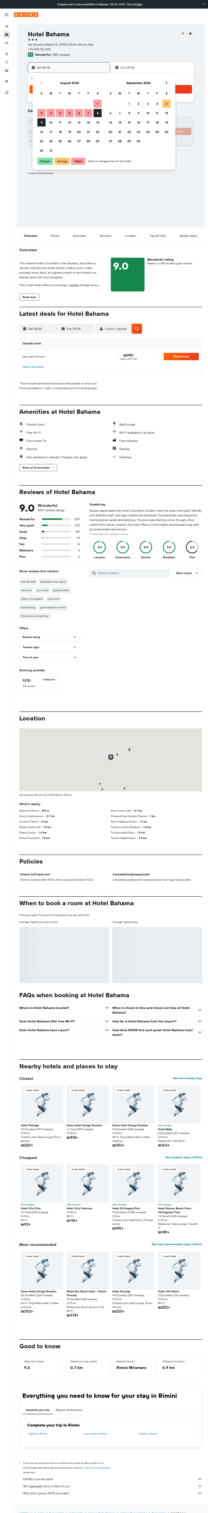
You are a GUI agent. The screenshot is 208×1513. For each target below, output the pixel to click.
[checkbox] (38, 683)
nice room (54, 599)
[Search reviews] (133, 573)
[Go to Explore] (7, 54)
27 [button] (79, 141)
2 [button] (41, 113)
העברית (137, 4)
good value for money (53, 607)
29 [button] (97, 141)
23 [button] (41, 141)
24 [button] (51, 141)
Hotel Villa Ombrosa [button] (79, 1208)
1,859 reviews (61, 55)
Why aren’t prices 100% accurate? (112, 1493)
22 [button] (97, 132)
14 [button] (88, 122)
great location (61, 590)
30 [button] (41, 150)
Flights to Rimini (37, 1433)
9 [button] (41, 122)
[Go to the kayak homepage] (26, 14)
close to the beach (32, 599)
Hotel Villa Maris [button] (168, 1291)
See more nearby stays (187, 1078)
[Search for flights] (7, 26)
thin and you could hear (35, 616)
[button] (203, 4)
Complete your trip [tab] (37, 1410)
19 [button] (69, 132)
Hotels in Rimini (148, 1433)
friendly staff (28, 581)
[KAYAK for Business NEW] (7, 70)
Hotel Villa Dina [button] (31, 1208)
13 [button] (79, 122)
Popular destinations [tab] (69, 1410)
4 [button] (60, 113)
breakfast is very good (53, 581)
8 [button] (98, 113)
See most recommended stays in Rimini (177, 1244)
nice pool (26, 590)
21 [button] (88, 132)
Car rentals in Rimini (96, 1433)
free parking (28, 607)
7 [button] (88, 113)
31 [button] (50, 150)
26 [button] (69, 141)
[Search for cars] (7, 43)
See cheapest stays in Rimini (183, 1157)
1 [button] (97, 104)
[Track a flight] (7, 62)
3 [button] (51, 113)
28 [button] (88, 141)
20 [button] (79, 132)
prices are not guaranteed (96, 1467)
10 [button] (51, 122)
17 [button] (50, 132)
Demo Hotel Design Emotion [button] (130, 1125)
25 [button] (60, 141)
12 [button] (69, 122)
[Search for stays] (7, 35)
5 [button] (70, 113)
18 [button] (60, 132)
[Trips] (7, 81)
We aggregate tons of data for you (112, 1486)
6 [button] (79, 113)
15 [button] (97, 122)
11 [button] (60, 122)
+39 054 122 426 (39, 49)
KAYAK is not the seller (112, 1479)
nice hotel (42, 590)
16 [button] (41, 132)
